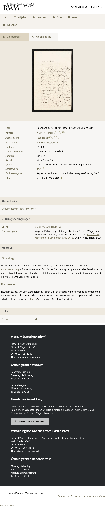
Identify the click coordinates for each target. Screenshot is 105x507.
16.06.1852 (52, 142)
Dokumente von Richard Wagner (19, 208)
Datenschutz (64, 496)
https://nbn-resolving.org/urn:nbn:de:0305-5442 (67, 236)
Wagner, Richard (45, 132)
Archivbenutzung (10, 269)
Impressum (77, 496)
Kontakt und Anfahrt (94, 496)
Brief (38, 168)
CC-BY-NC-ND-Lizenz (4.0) (48, 226)
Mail (32, 299)
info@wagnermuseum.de (27, 451)
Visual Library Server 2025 (7, 505)
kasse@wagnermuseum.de (28, 356)
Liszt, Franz (42, 137)
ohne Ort (41, 142)
